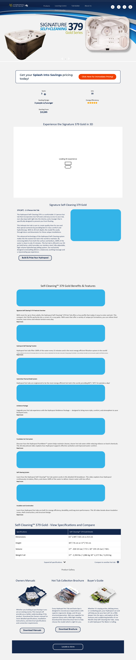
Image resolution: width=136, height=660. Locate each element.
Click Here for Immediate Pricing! (97, 77)
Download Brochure (68, 629)
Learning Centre (60, 6)
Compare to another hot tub (105, 562)
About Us (88, 6)
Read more (20, 322)
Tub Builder (76, 6)
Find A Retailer (60, 10)
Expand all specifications (53, 562)
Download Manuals (32, 630)
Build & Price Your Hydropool (35, 258)
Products (46, 6)
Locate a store (68, 647)
